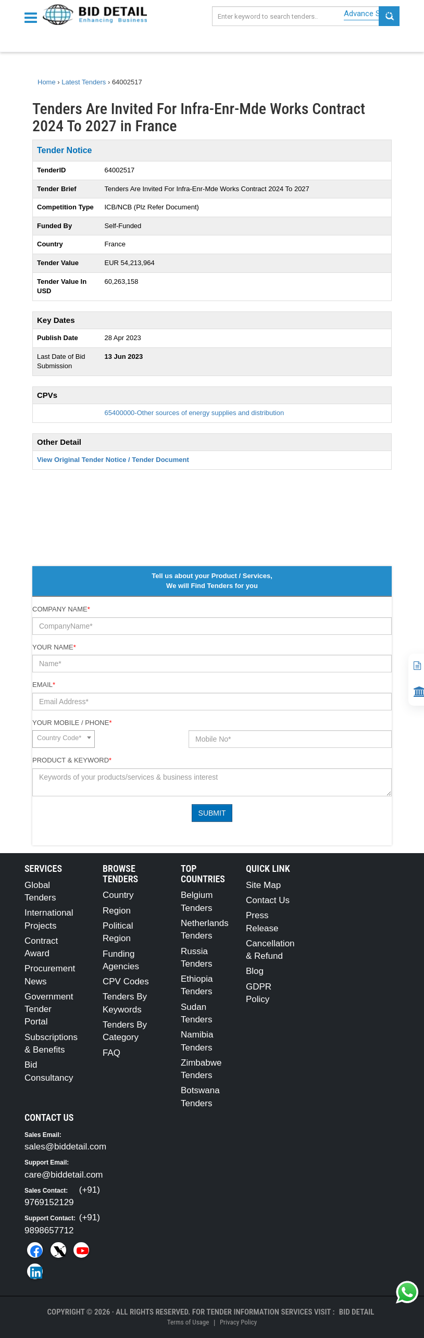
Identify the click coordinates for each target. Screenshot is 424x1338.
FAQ (111, 1053)
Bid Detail (357, 1312)
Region (117, 911)
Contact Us (268, 900)
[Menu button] (33, 16)
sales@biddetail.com (65, 1147)
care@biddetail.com (63, 1175)
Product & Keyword (71, 760)
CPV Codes (126, 981)
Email (43, 685)
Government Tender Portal (48, 1009)
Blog (255, 971)
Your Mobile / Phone (71, 723)
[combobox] (63, 739)
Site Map (263, 885)
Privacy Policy (238, 1322)
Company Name (61, 609)
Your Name (54, 647)
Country (118, 895)
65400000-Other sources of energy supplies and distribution (194, 413)
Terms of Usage (188, 1322)
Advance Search (372, 13)
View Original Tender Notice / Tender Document (113, 460)
